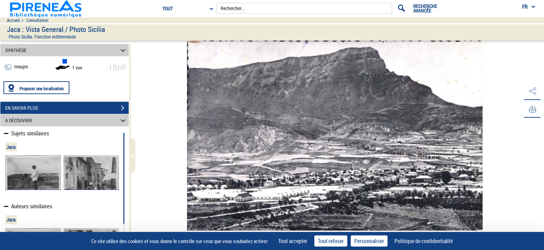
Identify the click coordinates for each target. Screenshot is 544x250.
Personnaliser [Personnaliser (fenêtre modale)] (369, 241)
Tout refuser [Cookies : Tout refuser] (331, 241)
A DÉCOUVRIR (66, 120)
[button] (532, 91)
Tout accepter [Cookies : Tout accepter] (292, 241)
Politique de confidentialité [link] (423, 241)
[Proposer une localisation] (36, 87)
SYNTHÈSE (66, 50)
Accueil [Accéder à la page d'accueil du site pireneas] (13, 20)
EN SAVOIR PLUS (67, 108)
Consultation (37, 20)
